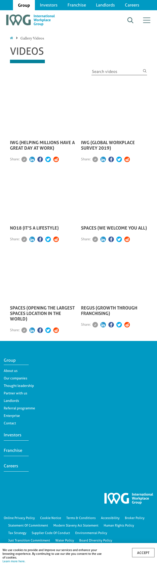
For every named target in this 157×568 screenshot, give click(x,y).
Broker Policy (135, 518)
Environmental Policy (91, 533)
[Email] (24, 159)
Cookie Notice (50, 518)
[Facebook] (40, 159)
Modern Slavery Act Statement (75, 525)
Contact (10, 423)
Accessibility (110, 518)
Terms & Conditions (81, 518)
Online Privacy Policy (19, 518)
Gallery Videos (32, 38)
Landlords (105, 4)
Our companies (15, 378)
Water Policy (64, 540)
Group (24, 5)
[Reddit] (56, 159)
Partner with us (15, 393)
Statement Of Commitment (28, 525)
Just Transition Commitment (29, 540)
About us (10, 371)
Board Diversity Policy (95, 540)
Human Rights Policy (119, 525)
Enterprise (12, 416)
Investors (49, 4)
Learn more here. (13, 561)
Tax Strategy (17, 533)
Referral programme (19, 408)
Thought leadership (19, 386)
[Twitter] (48, 159)
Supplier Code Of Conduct (51, 533)
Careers (132, 4)
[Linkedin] (32, 159)
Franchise (77, 4)
